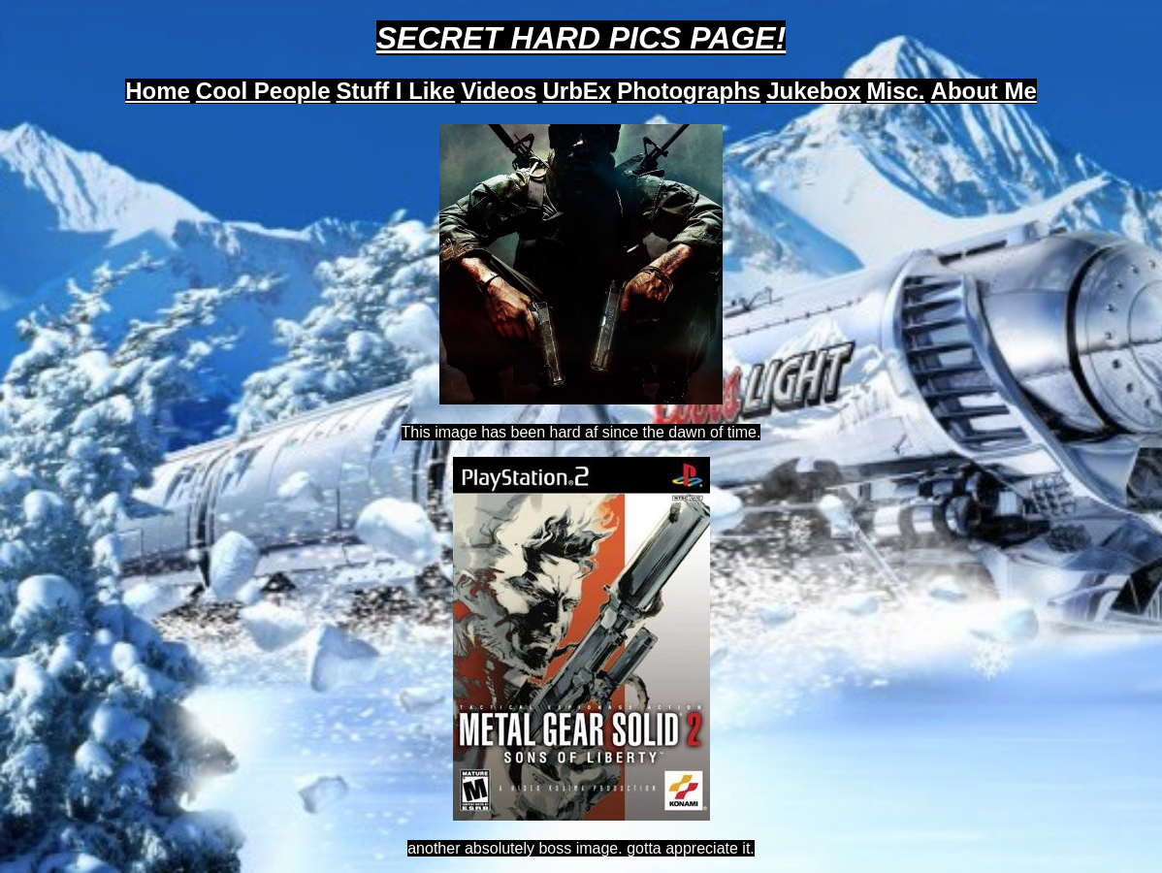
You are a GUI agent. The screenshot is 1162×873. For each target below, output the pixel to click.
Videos (498, 91)
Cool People (263, 91)
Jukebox (813, 91)
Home (157, 91)
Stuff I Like (396, 91)
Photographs (688, 91)
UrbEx (576, 91)
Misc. (896, 91)
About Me (984, 91)
